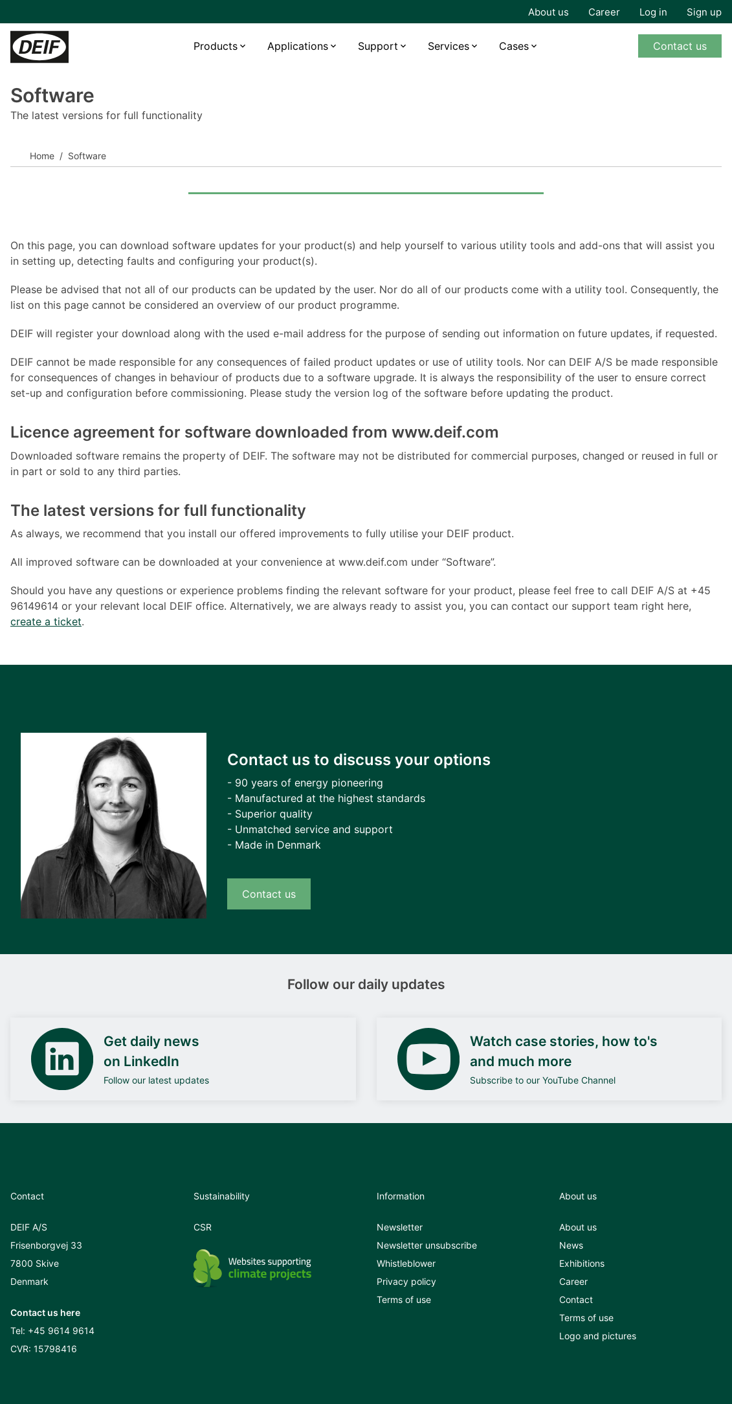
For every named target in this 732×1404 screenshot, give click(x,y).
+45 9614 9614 (61, 1330)
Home (42, 155)
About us (548, 12)
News (571, 1245)
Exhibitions (581, 1263)
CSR (203, 1226)
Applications (297, 45)
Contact (576, 1299)
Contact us (680, 45)
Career (604, 12)
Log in (653, 12)
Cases (514, 45)
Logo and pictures (597, 1335)
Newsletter (400, 1226)
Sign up (704, 12)
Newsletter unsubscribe (427, 1245)
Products (216, 45)
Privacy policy (406, 1281)
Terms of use (404, 1299)
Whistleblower (406, 1263)
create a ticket (46, 621)
